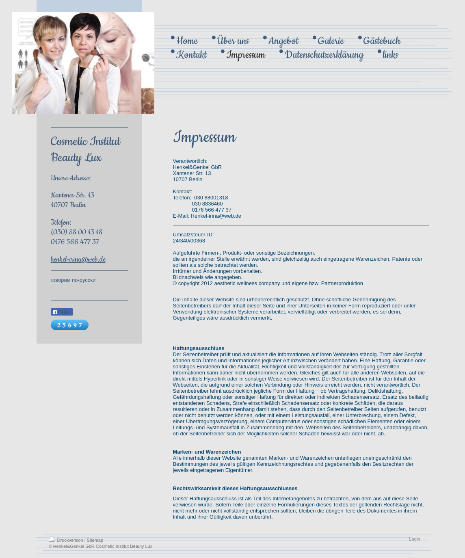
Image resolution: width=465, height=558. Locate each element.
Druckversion (66, 540)
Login (414, 538)
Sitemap (95, 540)
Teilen (61, 312)
